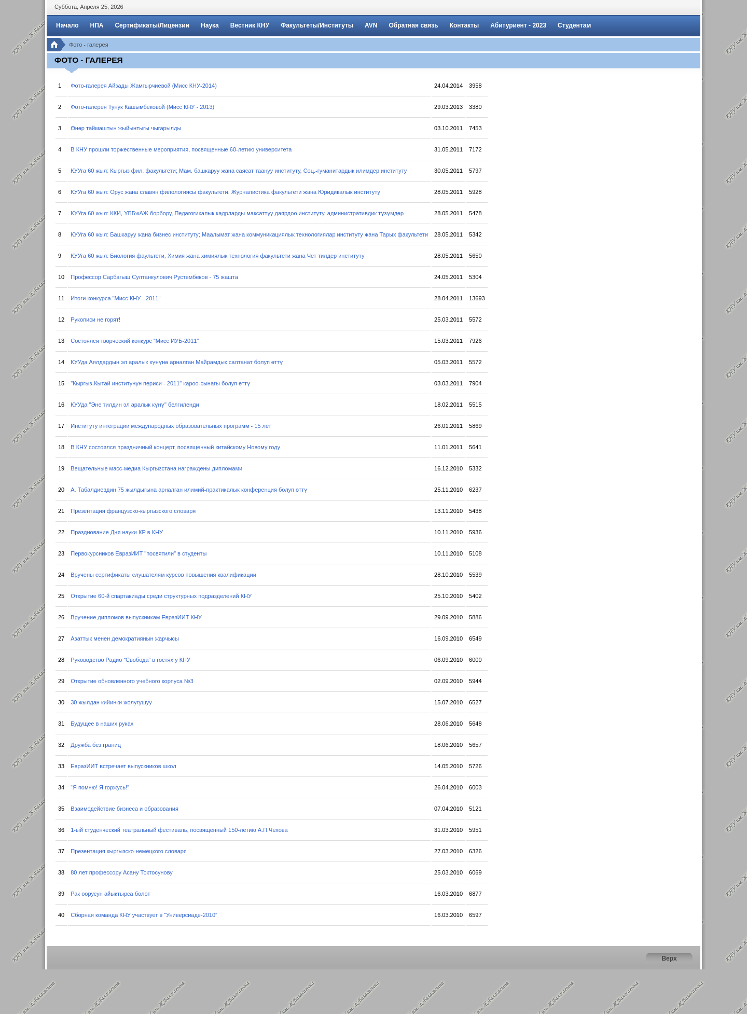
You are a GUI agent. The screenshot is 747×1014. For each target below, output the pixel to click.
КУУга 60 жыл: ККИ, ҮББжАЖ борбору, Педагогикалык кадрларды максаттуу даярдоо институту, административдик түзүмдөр (237, 213)
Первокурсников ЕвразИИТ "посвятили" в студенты (138, 553)
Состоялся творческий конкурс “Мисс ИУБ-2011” (135, 341)
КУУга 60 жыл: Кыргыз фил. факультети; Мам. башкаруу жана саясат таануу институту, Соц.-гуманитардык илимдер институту (239, 171)
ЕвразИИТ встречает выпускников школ (123, 766)
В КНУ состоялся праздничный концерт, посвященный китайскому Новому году (175, 447)
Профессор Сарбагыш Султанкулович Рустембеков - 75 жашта (154, 277)
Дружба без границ (96, 745)
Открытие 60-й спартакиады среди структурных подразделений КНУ (161, 596)
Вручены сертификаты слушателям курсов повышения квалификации (163, 575)
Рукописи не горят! (95, 319)
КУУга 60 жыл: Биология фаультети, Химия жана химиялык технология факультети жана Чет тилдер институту (217, 256)
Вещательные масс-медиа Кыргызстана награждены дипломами (156, 468)
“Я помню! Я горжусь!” (100, 787)
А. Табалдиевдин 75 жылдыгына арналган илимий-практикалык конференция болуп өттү (189, 490)
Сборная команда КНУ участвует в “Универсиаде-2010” (144, 915)
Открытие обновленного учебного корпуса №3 (132, 681)
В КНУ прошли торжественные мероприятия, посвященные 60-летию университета (181, 149)
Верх (668, 958)
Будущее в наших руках (102, 723)
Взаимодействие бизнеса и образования (124, 808)
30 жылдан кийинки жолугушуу (111, 702)
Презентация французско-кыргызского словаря (133, 511)
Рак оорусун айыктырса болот (110, 894)
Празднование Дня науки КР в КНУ (117, 532)
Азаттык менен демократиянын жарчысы (125, 638)
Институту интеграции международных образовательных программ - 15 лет (171, 426)
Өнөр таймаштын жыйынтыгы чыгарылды (126, 128)
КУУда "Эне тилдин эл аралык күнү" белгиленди (135, 404)
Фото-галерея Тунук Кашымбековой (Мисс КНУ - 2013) (142, 107)
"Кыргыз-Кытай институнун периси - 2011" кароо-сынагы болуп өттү (160, 383)
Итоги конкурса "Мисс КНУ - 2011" (115, 298)
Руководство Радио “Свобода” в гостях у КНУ (130, 660)
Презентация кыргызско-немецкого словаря (129, 851)
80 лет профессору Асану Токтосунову (122, 872)
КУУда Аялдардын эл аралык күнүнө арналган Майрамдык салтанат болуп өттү (177, 362)
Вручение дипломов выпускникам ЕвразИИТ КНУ (136, 617)
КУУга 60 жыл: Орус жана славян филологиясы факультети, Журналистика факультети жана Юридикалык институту (225, 192)
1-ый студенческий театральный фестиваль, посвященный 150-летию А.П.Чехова (179, 830)
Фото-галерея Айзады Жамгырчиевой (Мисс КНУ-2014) (144, 85)
